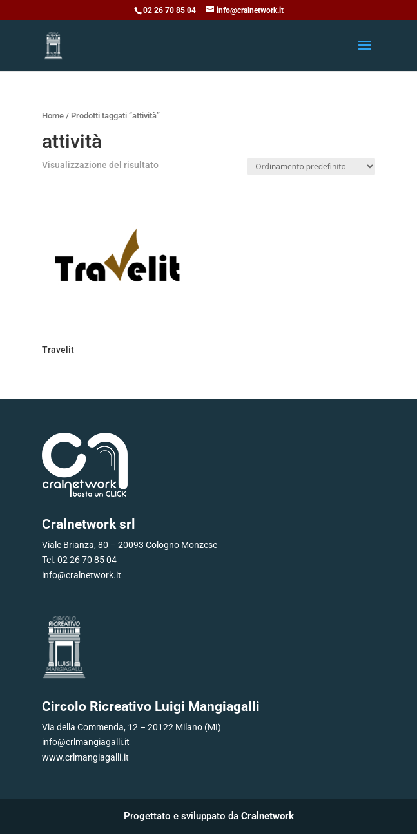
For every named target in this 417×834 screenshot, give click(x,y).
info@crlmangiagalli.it (86, 742)
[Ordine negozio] (311, 166)
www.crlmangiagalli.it (85, 757)
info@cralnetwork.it (81, 575)
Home (53, 115)
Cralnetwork (267, 816)
